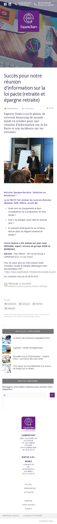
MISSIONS (28, 501)
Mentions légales (11, 516)
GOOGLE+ (24, 304)
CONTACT (28, 509)
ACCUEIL (28, 484)
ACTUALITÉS (29, 492)
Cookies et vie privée (32, 516)
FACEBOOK (10, 304)
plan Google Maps (23, 257)
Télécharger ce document (27, 284)
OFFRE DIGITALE (28, 505)
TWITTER (37, 304)
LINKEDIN (10, 308)
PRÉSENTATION (30, 488)
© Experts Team (46, 521)
